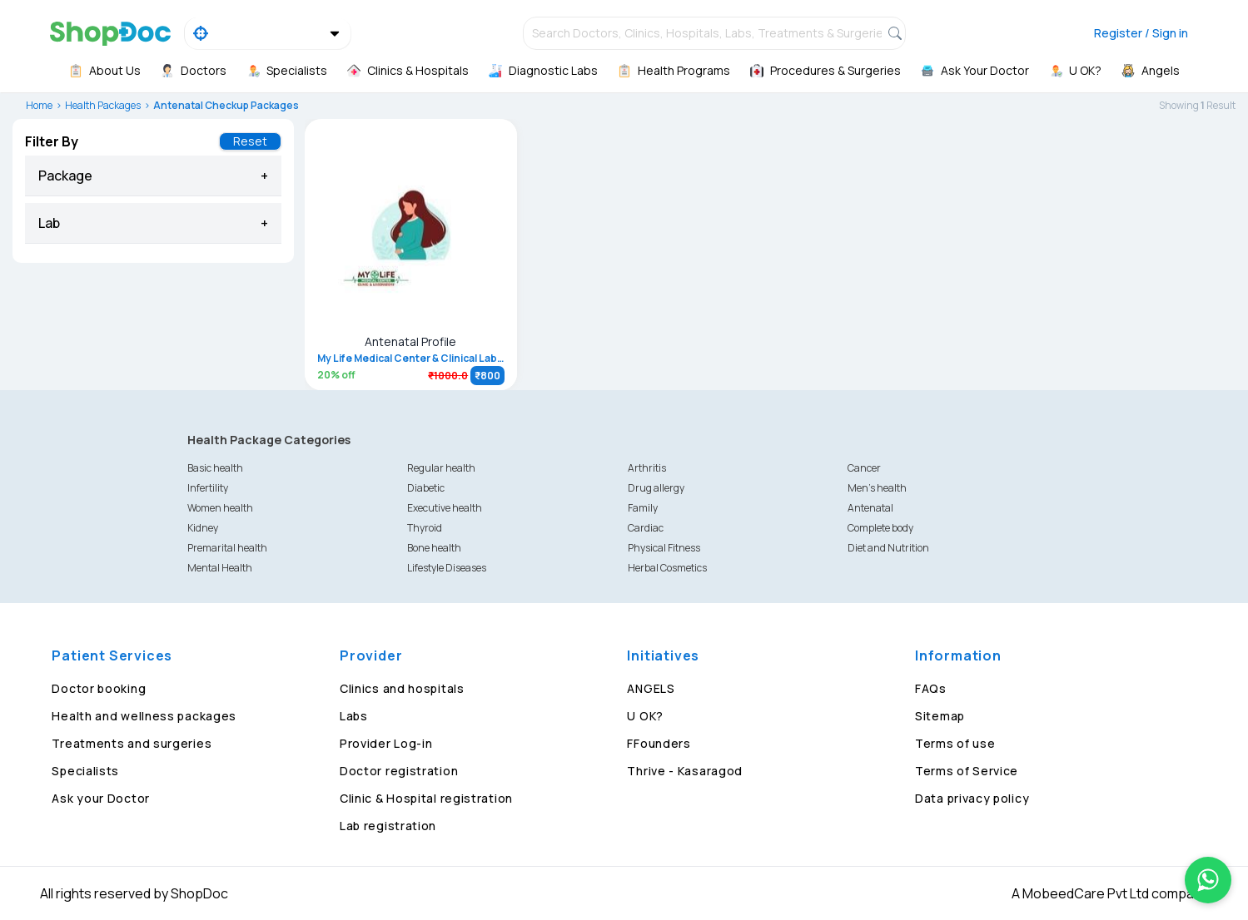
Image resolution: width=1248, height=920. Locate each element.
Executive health (444, 508)
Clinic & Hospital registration (426, 798)
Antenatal (870, 508)
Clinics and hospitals (402, 688)
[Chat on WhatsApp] (1208, 880)
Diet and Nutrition (888, 548)
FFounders (658, 743)
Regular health (441, 468)
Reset (250, 141)
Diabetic (426, 488)
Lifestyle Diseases (446, 568)
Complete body (880, 528)
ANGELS (650, 688)
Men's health (877, 488)
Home (39, 105)
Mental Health (219, 568)
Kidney (202, 528)
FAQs (931, 688)
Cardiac (646, 528)
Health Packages (103, 105)
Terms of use (955, 743)
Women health (220, 508)
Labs (354, 716)
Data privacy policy (972, 798)
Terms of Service (966, 771)
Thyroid (424, 528)
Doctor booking (99, 688)
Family (643, 508)
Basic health (215, 468)
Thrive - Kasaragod (685, 771)
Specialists (85, 771)
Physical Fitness (664, 548)
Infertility (207, 488)
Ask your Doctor (101, 798)
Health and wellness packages (144, 716)
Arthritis (647, 468)
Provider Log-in (386, 743)
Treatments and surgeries (131, 743)
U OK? (645, 716)
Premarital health (227, 548)
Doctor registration (399, 771)
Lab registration (388, 825)
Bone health (434, 548)
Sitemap (940, 716)
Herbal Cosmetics (667, 568)
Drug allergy (656, 488)
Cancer (864, 468)
